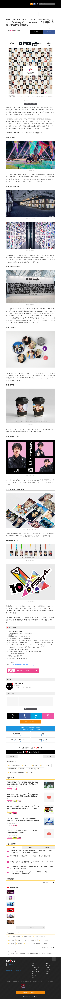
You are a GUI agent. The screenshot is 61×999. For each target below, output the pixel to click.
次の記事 (50, 756)
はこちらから (27, 670)
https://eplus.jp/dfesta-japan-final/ (20, 664)
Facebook (11, 964)
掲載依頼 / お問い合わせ (26, 981)
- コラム (47, 971)
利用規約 (40, 981)
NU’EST (34, 765)
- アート (33, 973)
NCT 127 (21, 768)
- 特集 (47, 973)
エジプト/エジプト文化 (39, 936)
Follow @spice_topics (18, 735)
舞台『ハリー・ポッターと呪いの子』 (26, 940)
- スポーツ (34, 975)
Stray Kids (40, 768)
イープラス (9, 951)
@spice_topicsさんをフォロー (13, 970)
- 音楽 (33, 963)
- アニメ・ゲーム (35, 971)
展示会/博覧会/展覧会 (14, 765)
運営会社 (9, 981)
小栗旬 (45, 943)
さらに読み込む (35, 928)
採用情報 (35, 981)
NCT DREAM (31, 768)
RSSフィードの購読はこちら (32, 721)
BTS (41, 765)
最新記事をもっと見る (48, 882)
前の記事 (10, 756)
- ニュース (48, 965)
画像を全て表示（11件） (30, 103)
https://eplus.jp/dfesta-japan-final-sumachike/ (24, 666)
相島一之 (19, 943)
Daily (14, 847)
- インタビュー (49, 967)
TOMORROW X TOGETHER (16, 772)
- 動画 (47, 963)
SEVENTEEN (12, 768)
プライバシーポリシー (49, 981)
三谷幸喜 (11, 940)
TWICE (48, 765)
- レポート (48, 969)
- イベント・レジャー (36, 967)
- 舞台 (33, 965)
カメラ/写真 (26, 765)
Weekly (30, 847)
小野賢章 (11, 943)
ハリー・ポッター (44, 940)
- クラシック (34, 969)
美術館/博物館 (26, 936)
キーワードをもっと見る (48, 947)
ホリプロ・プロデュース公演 (32, 943)
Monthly (47, 847)
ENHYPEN (29, 772)
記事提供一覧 (16, 981)
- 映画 (33, 977)
